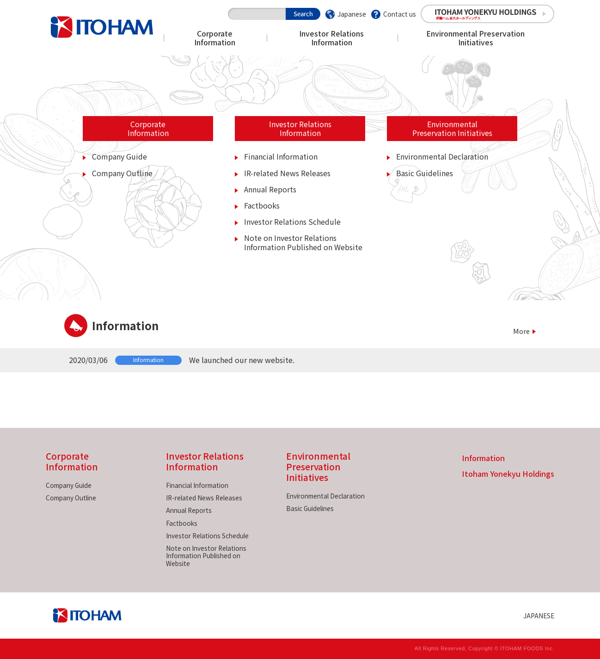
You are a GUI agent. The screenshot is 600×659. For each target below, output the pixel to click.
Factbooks (262, 205)
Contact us (399, 13)
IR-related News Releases (287, 173)
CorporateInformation (148, 128)
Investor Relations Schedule (292, 221)
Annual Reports (270, 189)
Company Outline (122, 173)
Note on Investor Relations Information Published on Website (303, 242)
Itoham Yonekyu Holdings (508, 474)
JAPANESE (538, 615)
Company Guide (119, 156)
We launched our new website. (241, 359)
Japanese (351, 13)
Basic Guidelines (424, 173)
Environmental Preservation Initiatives (475, 38)
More (521, 331)
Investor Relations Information (331, 38)
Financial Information (281, 156)
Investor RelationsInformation (300, 128)
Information (483, 458)
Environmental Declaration (442, 156)
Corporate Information (214, 38)
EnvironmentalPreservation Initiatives (452, 128)
